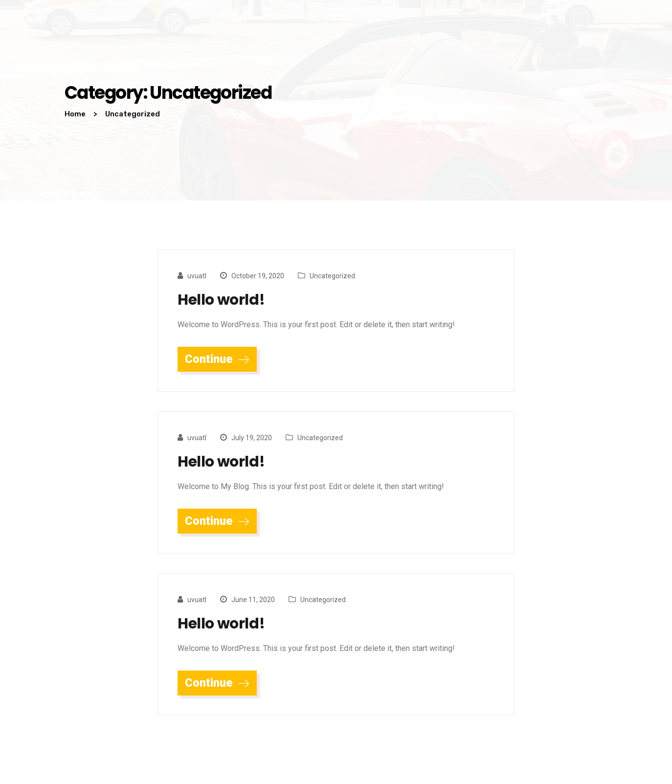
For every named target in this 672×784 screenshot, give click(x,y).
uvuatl (196, 276)
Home (75, 114)
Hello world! (221, 300)
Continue (217, 359)
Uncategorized (332, 276)
